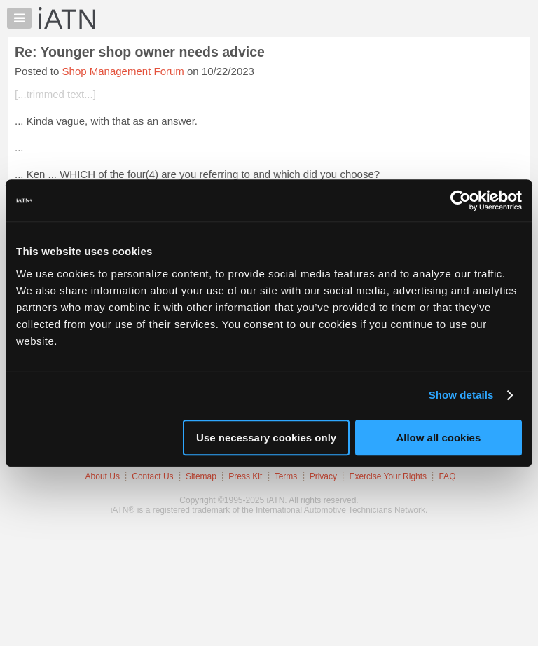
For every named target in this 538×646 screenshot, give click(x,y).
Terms (286, 476)
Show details (461, 395)
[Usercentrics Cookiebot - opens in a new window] (460, 200)
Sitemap (201, 476)
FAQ (447, 476)
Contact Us (152, 476)
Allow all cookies (438, 438)
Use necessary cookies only (266, 438)
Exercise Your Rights (388, 476)
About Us (102, 476)
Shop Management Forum (123, 71)
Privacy (323, 476)
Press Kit (245, 476)
